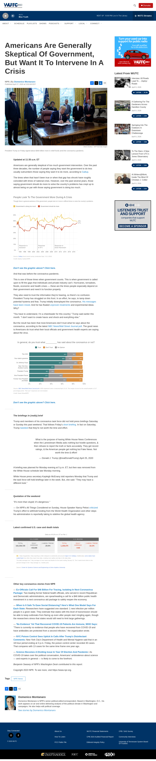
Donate (147, 6)
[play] (5, 17)
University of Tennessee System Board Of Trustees (133, 744)
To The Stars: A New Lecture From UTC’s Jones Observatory (140, 155)
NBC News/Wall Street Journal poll (65, 328)
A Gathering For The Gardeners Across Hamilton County (140, 106)
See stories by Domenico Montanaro (37, 712)
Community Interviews (127, 739)
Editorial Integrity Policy (95, 744)
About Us (58, 733)
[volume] (13, 17)
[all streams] (143, 18)
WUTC (14, 743)
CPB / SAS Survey (126, 733)
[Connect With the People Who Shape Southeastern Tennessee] (133, 217)
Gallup (85, 174)
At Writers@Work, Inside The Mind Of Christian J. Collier (140, 179)
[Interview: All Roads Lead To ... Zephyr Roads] (122, 84)
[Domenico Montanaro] (10, 704)
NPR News (18, 681)
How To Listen (60, 739)
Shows (42, 25)
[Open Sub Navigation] (11, 25)
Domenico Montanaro (24, 83)
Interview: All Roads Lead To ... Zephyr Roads (140, 83)
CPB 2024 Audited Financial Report (100, 739)
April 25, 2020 (86, 460)
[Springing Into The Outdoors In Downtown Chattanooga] (122, 131)
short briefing (69, 426)
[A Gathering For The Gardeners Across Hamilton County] (122, 107)
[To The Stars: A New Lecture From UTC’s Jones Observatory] (122, 157)
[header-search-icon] (135, 6)
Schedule (19, 25)
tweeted (24, 430)
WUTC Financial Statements (97, 733)
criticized (93, 509)
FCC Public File (60, 744)
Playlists (32, 25)
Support (68, 25)
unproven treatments (60, 307)
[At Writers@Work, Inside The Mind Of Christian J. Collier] (122, 180)
